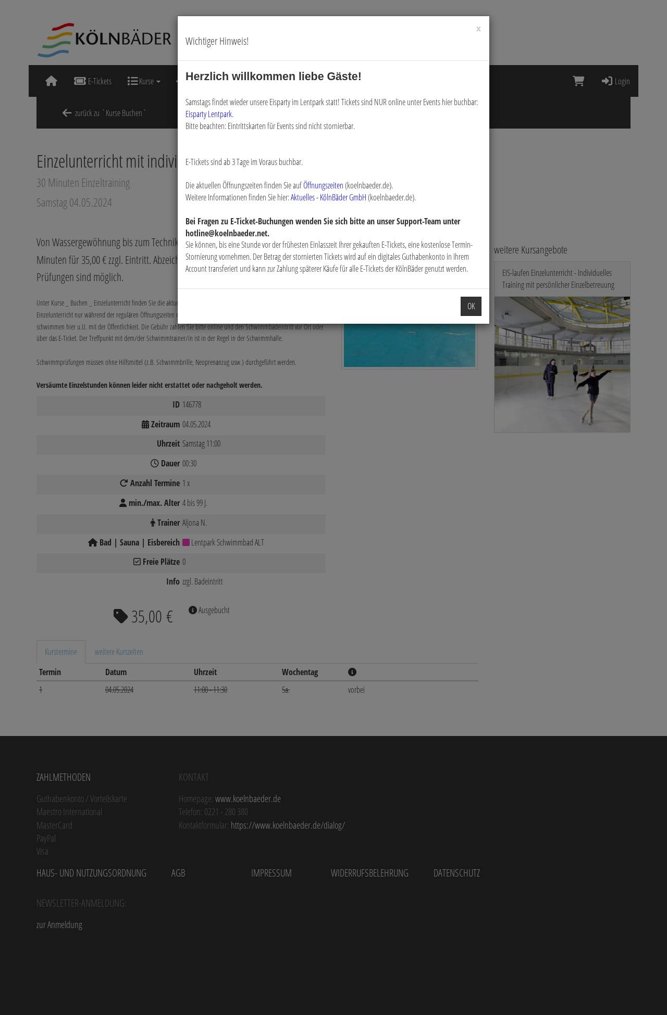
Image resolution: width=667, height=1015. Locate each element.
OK (471, 306)
